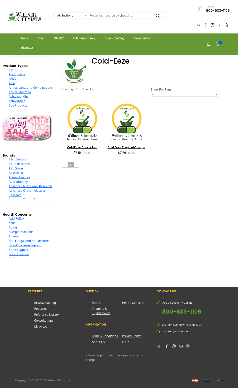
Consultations (43, 320)
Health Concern (133, 303)
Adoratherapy (18, 182)
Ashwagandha (19, 96)
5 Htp (12, 70)
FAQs (125, 342)
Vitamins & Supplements (101, 311)
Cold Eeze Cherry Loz (82, 147)
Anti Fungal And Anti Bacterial (29, 241)
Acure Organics (19, 177)
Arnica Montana (20, 92)
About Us (27, 47)
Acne (12, 223)
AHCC (13, 79)
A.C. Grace (16, 168)
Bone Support (18, 250)
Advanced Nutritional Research (30, 186)
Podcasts (40, 309)
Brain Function (19, 254)
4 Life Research (19, 164)
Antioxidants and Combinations (31, 88)
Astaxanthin (17, 101)
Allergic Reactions (21, 232)
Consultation (142, 38)
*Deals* (59, 38)
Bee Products (18, 105)
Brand (96, 303)
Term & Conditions (105, 336)
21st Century (17, 159)
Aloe (12, 83)
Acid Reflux (16, 218)
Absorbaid (16, 173)
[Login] (208, 44)
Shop (41, 38)
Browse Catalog (114, 38)
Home (25, 38)
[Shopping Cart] (217, 44)
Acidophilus (17, 74)
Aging (13, 227)
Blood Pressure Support (25, 245)
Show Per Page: (161, 89)
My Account (42, 326)
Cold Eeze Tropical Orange (126, 147)
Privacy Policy (131, 336)
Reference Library (84, 38)
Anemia (14, 236)
